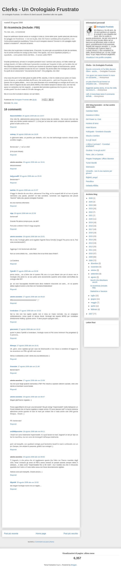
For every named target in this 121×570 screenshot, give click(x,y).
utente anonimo (16, 237)
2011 (91, 250)
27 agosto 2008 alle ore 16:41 (28, 346)
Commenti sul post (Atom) (44, 542)
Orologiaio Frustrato (105, 27)
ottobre (94, 270)
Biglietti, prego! (92, 177)
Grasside (13, 366)
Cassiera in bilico (92, 115)
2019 (91, 222)
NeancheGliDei (16, 116)
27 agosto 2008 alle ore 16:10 (29, 329)
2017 (91, 229)
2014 (91, 240)
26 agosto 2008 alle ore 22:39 (25, 213)
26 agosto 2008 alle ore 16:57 (33, 116)
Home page (41, 533)
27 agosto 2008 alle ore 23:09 (34, 380)
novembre (95, 267)
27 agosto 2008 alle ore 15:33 (30, 311)
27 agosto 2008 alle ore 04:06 (27, 271)
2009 (91, 257)
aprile (93, 306)
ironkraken (14, 311)
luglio (93, 296)
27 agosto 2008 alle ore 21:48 (29, 366)
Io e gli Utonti (91, 140)
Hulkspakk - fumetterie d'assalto (98, 132)
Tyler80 (13, 271)
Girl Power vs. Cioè (93, 119)
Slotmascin (90, 167)
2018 (91, 226)
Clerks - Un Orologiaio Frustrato (40, 9)
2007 (91, 314)
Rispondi (13, 127)
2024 (91, 205)
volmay (13, 134)
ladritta (13, 190)
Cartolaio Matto (92, 111)
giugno (94, 299)
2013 (91, 243)
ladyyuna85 (14, 176)
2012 (91, 247)
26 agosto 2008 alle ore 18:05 (27, 134)
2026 (91, 198)
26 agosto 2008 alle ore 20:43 (30, 176)
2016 (91, 233)
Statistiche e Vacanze (98, 291)
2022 (91, 212)
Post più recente (11, 533)
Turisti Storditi (91, 163)
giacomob (14, 329)
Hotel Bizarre (91, 127)
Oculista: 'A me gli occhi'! (95, 150)
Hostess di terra (92, 123)
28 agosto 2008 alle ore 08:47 (34, 397)
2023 (91, 209)
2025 (91, 202)
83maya (13, 346)
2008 (91, 260)
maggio (94, 303)
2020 (91, 219)
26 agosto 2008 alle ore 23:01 (34, 237)
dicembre (94, 263)
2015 (91, 236)
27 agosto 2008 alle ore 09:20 (34, 297)
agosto (94, 277)
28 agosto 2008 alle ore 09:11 (34, 431)
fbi (12, 103)
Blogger (74, 565)
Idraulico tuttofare (93, 136)
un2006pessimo (16, 431)
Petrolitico (90, 181)
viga (11, 213)
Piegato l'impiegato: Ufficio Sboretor (100, 159)
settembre (95, 274)
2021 (91, 216)
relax (16, 103)
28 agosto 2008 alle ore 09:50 (34, 457)
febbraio (94, 309)
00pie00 (13, 482)
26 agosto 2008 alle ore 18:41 (34, 162)
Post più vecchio (71, 533)
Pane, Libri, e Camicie (94, 154)
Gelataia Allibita (92, 186)
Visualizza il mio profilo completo (98, 57)
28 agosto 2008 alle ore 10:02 (28, 482)
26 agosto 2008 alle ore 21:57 (27, 190)
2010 (91, 253)
